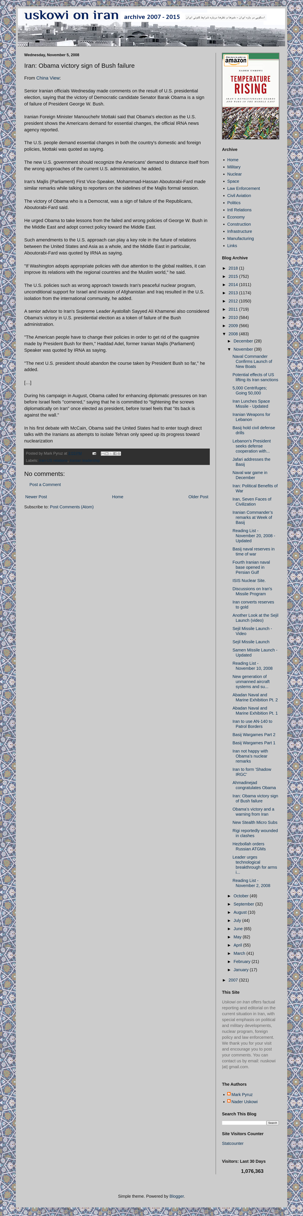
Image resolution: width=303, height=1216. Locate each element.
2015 (234, 276)
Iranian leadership (85, 460)
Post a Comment (45, 484)
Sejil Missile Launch (251, 641)
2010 (234, 317)
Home (117, 496)
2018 (234, 268)
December (244, 341)
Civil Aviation (239, 195)
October (242, 896)
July (238, 920)
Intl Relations (239, 210)
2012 (234, 301)
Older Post (198, 496)
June (239, 928)
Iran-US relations (53, 460)
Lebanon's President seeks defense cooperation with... (252, 446)
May (238, 937)
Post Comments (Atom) (72, 507)
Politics (234, 202)
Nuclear (234, 174)
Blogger (177, 1196)
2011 (234, 309)
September (244, 904)
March (240, 953)
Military (234, 167)
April (238, 945)
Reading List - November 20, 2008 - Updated (254, 535)
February (243, 961)
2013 (234, 292)
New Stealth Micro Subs (255, 822)
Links (232, 245)
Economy (236, 217)
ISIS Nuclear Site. (249, 580)
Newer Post (36, 496)
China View (48, 78)
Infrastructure (239, 231)
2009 (234, 325)
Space (233, 181)
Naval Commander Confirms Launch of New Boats (252, 361)
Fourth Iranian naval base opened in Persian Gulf (251, 567)
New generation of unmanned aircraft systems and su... (251, 681)
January (242, 969)
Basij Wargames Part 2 (254, 734)
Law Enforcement (243, 188)
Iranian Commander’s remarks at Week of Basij (253, 517)
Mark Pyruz (242, 1094)
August (241, 912)
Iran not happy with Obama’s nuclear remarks (250, 756)
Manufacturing (240, 238)
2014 (234, 284)
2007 (234, 980)
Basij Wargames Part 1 (254, 743)
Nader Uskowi (244, 1101)
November (244, 349)
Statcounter (232, 1143)
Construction (239, 224)
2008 (234, 334)
